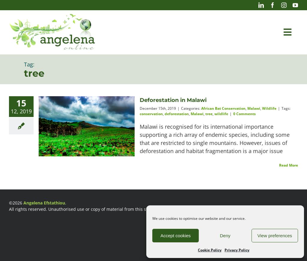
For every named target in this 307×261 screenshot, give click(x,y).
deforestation (177, 113)
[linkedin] (261, 5)
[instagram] (284, 5)
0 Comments (244, 113)
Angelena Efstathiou (44, 203)
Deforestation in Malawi (173, 100)
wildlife (221, 113)
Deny (225, 235)
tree (209, 113)
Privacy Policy (237, 250)
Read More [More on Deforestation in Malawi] (288, 165)
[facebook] (272, 5)
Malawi (253, 108)
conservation (151, 113)
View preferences (275, 235)
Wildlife (269, 108)
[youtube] (295, 5)
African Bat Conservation (223, 108)
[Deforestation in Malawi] (87, 128)
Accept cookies (175, 235)
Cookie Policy (210, 250)
